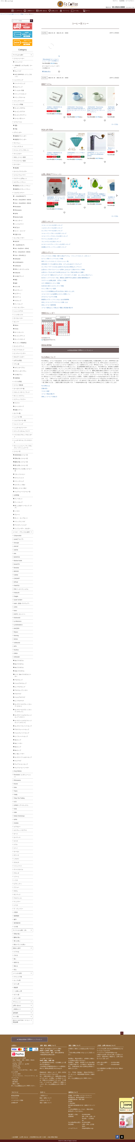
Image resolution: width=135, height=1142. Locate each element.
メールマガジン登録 (17, 1100)
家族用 (16, 987)
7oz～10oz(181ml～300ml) (22, 252)
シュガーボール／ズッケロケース (23, 441)
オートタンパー (19, 332)
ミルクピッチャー (19, 192)
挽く (15, 959)
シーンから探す (17, 973)
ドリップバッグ (19, 481)
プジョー (16, 887)
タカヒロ (16, 862)
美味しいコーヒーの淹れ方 (49, 396)
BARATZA (17, 557)
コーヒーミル (18, 122)
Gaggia (16, 596)
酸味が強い (17, 937)
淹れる (16, 966)
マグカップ (18, 300)
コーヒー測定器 (18, 385)
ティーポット (18, 498)
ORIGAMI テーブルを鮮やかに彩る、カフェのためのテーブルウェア (61, 264)
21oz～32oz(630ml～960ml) (23, 203)
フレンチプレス (18, 146)
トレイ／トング (18, 424)
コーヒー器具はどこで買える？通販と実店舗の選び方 (57, 307)
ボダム (16, 891)
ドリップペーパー (19, 101)
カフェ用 (16, 984)
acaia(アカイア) (18, 539)
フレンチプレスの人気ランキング (51, 241)
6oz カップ (18, 747)
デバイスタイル (18, 869)
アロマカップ (18, 680)
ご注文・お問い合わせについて (106, 1045)
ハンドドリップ (18, 80)
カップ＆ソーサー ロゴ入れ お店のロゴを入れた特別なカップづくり (61, 267)
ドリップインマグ (20, 521)
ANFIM (16, 550)
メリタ (16, 905)
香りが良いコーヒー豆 (21, 465)
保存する (16, 962)
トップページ (16, 10)
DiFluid (16, 582)
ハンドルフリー (19, 224)
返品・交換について (74, 1045)
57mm (16, 329)
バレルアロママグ (20, 697)
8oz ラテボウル (19, 667)
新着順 (66, 33)
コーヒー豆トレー (20, 118)
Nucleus (16, 650)
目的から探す (17, 948)
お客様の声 (14, 1102)
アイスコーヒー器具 (20, 161)
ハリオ (16, 880)
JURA (15, 607)
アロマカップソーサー (21, 690)
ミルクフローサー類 (20, 420)
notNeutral (18, 266)
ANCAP (17, 241)
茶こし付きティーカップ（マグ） (23, 506)
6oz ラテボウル (19, 664)
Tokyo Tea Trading (19, 798)
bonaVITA (17, 564)
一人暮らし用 (18, 991)
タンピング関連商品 (20, 342)
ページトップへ (121, 1033)
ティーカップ (18, 304)
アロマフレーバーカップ (22, 729)
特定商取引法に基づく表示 (38, 1137)
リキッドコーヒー (20, 474)
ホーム (2, 14)
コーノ (16, 848)
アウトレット (17, 1002)
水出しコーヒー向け (20, 488)
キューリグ (18, 71)
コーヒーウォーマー (20, 175)
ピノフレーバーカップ (21, 736)
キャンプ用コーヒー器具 (48, 288)
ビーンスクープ (19, 406)
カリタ (16, 841)
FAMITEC (17, 585)
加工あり (17, 227)
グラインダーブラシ (20, 371)
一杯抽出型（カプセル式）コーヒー (23, 66)
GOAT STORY (18, 600)
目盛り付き (18, 234)
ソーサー (17, 511)
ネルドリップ (18, 87)
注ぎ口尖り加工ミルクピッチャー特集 (52, 286)
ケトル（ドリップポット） (22, 150)
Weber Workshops (19, 816)
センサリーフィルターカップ (23, 757)
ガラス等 (17, 286)
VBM (15, 812)
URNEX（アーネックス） (21, 805)
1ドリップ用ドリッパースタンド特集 (52, 258)
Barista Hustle (19, 217)
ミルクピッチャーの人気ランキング (51, 228)
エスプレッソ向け (20, 484)
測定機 (17, 168)
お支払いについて (45, 1100)
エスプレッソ (18, 290)
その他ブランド (19, 276)
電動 (16, 125)
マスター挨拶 (45, 391)
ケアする (16, 951)
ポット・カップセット (21, 518)
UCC (15, 801)
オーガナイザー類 (19, 388)
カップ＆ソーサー (19, 238)
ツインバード (18, 62)
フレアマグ (18, 760)
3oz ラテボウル (19, 660)
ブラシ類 (16, 364)
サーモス (16, 851)
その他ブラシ (18, 374)
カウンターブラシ (20, 367)
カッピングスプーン (20, 115)
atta (15, 553)
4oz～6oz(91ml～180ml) (22, 248)
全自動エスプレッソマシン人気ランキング (53, 247)
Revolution (18, 206)
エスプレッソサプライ (20, 830)
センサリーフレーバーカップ (23, 726)
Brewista (16, 567)
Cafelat (16, 575)
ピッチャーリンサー (20, 353)
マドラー (17, 403)
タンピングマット (20, 335)
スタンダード (18, 220)
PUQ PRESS (18, 771)
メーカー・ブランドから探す (21, 532)
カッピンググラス (20, 111)
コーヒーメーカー (19, 58)
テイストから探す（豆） (20, 930)
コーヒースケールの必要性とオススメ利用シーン (55, 294)
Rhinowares (18, 210)
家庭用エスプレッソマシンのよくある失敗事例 (55, 299)
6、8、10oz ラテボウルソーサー (23, 675)
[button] (43, 105)
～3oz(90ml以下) (19, 245)
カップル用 (17, 980)
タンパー (16, 322)
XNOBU (16, 823)
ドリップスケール (20, 97)
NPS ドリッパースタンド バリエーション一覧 (55, 261)
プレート (17, 514)
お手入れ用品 (18, 360)
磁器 (16, 283)
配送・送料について (46, 1098)
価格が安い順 (51, 33)
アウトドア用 (18, 977)
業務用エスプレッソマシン (22, 185)
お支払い (14, 1045)
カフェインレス (19, 477)
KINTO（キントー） (20, 614)
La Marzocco (17, 621)
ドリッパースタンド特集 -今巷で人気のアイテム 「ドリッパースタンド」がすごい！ (66, 256)
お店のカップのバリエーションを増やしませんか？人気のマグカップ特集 (63, 269)
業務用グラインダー (20, 136)
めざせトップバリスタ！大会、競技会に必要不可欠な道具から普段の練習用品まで (65, 277)
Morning (16, 635)
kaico (15, 610)
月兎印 (16, 912)
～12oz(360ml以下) (20, 196)
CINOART (17, 578)
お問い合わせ (41, 10)
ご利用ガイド (29, 10)
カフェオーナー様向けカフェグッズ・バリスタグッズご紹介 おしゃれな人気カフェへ (67, 275)
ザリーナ (16, 855)
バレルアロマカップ (20, 683)
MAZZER (16, 628)
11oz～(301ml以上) (20, 255)
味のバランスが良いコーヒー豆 (23, 470)
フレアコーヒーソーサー (22, 767)
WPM (16, 213)
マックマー (17, 901)
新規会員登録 (15, 1095)
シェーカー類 (18, 417)
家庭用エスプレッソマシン (22, 189)
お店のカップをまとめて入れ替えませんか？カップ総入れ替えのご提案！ (63, 272)
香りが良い (17, 941)
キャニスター (18, 153)
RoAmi (16, 784)
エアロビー (17, 826)
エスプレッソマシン (20, 182)
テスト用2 (16, 1016)
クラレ (16, 844)
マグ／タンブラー (19, 307)
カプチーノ (18, 293)
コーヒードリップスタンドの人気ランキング (54, 236)
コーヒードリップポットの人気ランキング (53, 233)
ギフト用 (16, 994)
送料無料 (15, 1013)
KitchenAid (17, 617)
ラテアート (18, 297)
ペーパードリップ (20, 83)
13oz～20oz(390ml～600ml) (23, 199)
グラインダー (18, 132)
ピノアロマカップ (20, 687)
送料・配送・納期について (48, 1045)
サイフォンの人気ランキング (49, 239)
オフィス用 (17, 998)
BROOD (16, 571)
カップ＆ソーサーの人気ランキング (51, 230)
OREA (16, 653)
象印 (15, 919)
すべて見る (115, 124)
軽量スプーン (18, 410)
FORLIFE (17, 272)
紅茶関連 (16, 495)
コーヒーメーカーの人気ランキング (51, 225)
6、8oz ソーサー (19, 754)
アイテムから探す (9, 14)
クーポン (75, 10)
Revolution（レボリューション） (22, 775)
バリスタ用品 (18, 381)
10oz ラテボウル (19, 671)
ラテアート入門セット (20, 178)
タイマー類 (17, 413)
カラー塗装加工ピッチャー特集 (50, 283)
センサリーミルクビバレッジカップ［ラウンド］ (23, 721)
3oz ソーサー (18, 743)
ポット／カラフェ (19, 396)
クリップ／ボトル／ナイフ (22, 431)
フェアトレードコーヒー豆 (22, 491)
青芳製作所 (17, 923)
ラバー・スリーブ (20, 231)
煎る (15, 969)
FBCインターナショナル (22, 269)
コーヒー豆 (17, 451)
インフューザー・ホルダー (22, 528)
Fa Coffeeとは (45, 385)
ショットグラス (18, 311)
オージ (16, 834)
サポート (42, 1092)
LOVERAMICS (19, 262)
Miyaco (16, 632)
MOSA (16, 639)
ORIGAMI (17, 259)
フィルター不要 (19, 90)
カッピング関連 (19, 14)
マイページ (64, 10)
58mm (16, 325)
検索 (31, 20)
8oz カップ (18, 750)
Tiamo (15, 791)
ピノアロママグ (19, 700)
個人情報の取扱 (53, 1137)
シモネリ (16, 859)
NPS (15, 646)
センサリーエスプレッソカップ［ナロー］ (23, 705)
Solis (15, 787)
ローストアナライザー (20, 171)
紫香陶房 (16, 916)
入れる (16, 955)
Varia (15, 809)
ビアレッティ (18, 883)
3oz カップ (18, 740)
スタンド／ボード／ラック (22, 392)
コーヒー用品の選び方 (48, 394)
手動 (16, 129)
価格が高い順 (60, 33)
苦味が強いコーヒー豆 (21, 458)
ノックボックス (18, 314)
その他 (16, 926)
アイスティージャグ (20, 525)
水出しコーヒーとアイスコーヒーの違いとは (54, 302)
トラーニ (16, 876)
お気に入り (53, 10)
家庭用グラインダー (20, 139)
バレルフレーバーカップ (22, 733)
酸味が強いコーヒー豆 (21, 462)
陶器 (16, 279)
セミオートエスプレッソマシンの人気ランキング (55, 244)
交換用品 (17, 378)
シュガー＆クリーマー (20, 427)
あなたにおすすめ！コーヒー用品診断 (21, 1021)
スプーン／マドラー (20, 399)
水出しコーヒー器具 (20, 157)
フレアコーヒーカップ (21, 764)
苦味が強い (17, 934)
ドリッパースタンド (20, 94)
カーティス (17, 837)
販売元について (73, 1092)
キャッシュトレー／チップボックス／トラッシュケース (23, 447)
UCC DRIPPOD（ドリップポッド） (23, 75)
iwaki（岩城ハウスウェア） (22, 603)
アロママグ (18, 693)
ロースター (17, 164)
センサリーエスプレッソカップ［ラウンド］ (23, 710)
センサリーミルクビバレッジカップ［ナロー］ (23, 716)
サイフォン (17, 143)
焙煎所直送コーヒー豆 (21, 455)
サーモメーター (18, 318)
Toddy (15, 794)
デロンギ (16, 873)
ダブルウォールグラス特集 (49, 297)
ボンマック (17, 894)
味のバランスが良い (20, 944)
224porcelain (17, 535)
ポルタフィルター (19, 357)
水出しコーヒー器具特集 (48, 305)
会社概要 (15, 1137)
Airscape (16, 542)
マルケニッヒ (18, 898)
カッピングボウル (20, 108)
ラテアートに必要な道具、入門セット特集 (53, 280)
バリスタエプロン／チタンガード (23, 435)
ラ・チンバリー (18, 908)
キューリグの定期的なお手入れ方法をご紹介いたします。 (58, 291)
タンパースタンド (20, 339)
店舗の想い (44, 388)
